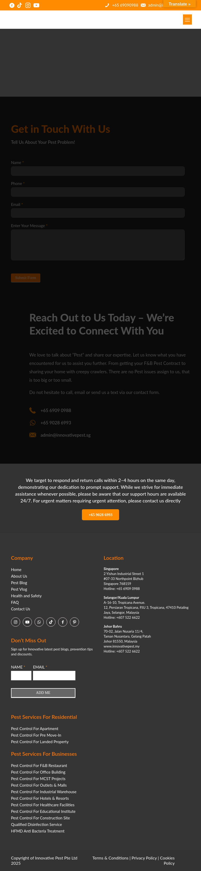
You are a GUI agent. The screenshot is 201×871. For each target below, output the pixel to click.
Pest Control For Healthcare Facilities (42, 804)
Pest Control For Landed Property (40, 741)
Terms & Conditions (110, 857)
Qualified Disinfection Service (36, 824)
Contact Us (20, 608)
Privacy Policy (144, 857)
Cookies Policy (167, 860)
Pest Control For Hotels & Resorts (40, 798)
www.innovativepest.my (121, 646)
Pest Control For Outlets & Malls (39, 785)
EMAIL (40, 667)
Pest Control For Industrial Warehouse (43, 791)
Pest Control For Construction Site (40, 817)
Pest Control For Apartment (34, 728)
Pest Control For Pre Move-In (36, 735)
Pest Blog (19, 582)
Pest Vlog (19, 589)
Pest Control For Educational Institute (43, 811)
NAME (18, 667)
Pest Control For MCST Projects (38, 778)
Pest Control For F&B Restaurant (39, 765)
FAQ (15, 602)
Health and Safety (26, 595)
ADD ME (43, 693)
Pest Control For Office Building (38, 772)
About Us (19, 576)
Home (16, 569)
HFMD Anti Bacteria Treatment (37, 831)
